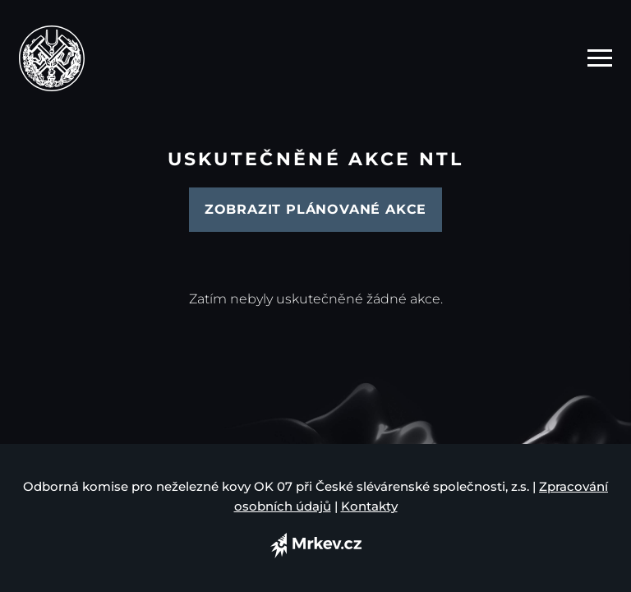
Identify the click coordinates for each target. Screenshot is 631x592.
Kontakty (369, 506)
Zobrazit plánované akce (315, 209)
